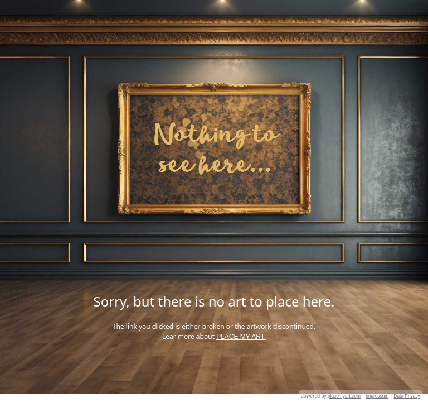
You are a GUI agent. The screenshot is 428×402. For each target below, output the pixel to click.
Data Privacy (406, 396)
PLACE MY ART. (241, 337)
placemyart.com (344, 396)
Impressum (377, 396)
